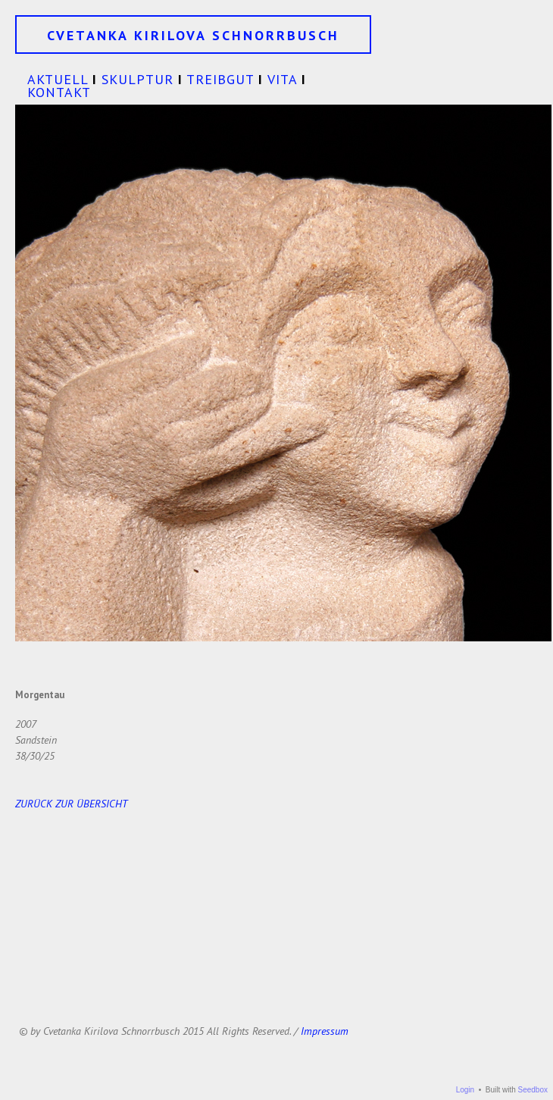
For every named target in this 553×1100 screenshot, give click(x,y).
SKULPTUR (137, 79)
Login (465, 1090)
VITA (282, 79)
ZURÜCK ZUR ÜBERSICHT (71, 803)
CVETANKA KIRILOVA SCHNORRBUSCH (193, 35)
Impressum (324, 1031)
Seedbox (533, 1090)
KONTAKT (59, 92)
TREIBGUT (220, 79)
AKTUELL (57, 79)
